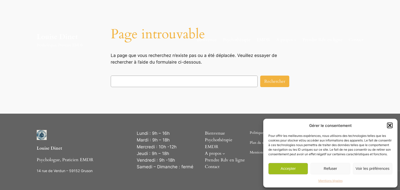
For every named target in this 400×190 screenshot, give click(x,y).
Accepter (288, 168)
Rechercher (274, 81)
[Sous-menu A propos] (295, 40)
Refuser (330, 168)
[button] (389, 125)
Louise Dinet (57, 37)
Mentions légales (330, 181)
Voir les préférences (373, 168)
